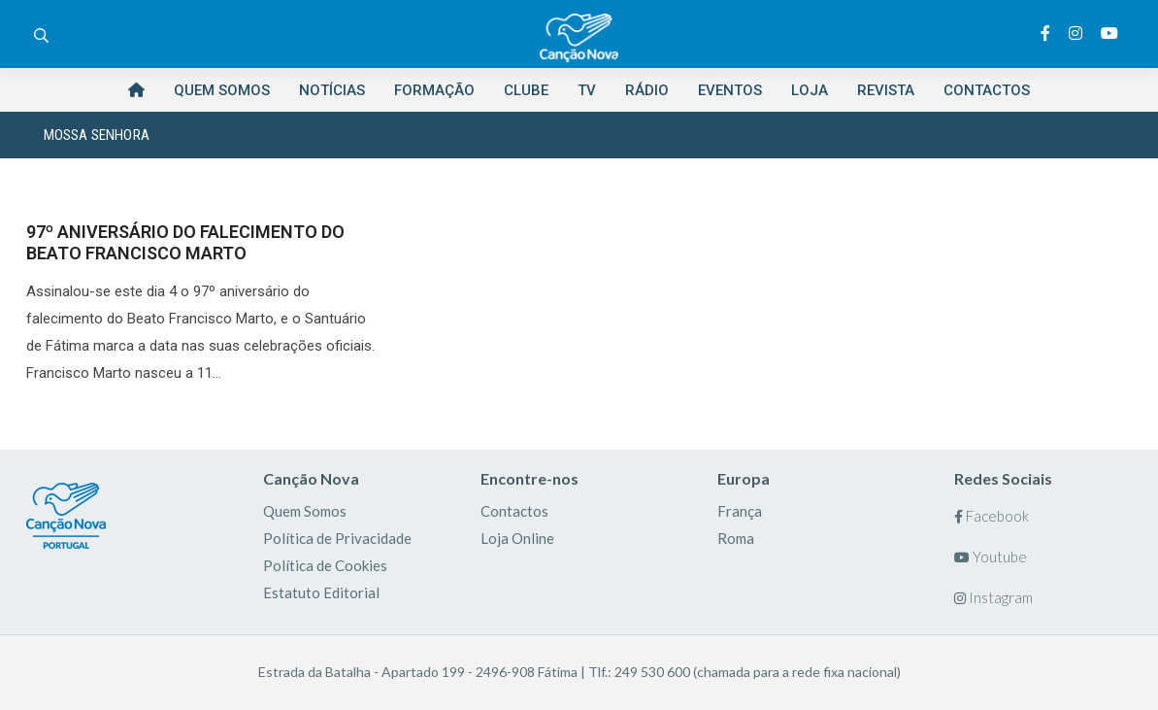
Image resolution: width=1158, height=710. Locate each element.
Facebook (991, 515)
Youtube (990, 556)
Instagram (993, 597)
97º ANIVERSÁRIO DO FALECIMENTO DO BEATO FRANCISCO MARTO (185, 242)
